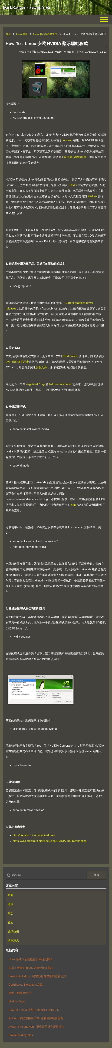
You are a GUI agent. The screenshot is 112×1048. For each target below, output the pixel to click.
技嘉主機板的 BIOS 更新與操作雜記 (30, 967)
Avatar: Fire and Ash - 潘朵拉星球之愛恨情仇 (36, 1026)
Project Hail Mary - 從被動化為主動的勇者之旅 (37, 976)
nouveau (67, 140)
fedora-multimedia (60, 384)
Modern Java (16, 1001)
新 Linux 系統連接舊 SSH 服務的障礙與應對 (35, 1018)
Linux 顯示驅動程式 (74, 157)
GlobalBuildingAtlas (20, 1035)
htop (73, 504)
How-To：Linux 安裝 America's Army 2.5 (33, 1009)
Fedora (92, 196)
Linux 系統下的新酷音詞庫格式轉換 (30, 959)
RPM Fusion (70, 356)
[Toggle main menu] (56, 19)
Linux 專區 (22, 34)
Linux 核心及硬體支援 (45, 34)
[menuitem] (56, 895)
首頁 (8, 34)
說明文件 (41, 367)
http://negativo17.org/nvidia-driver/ (34, 835)
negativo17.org (35, 384)
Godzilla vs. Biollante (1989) (25, 984)
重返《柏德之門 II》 (20, 993)
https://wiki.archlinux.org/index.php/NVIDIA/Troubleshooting (50, 840)
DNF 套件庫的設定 (17, 361)
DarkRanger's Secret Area (26, 7)
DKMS (72, 185)
